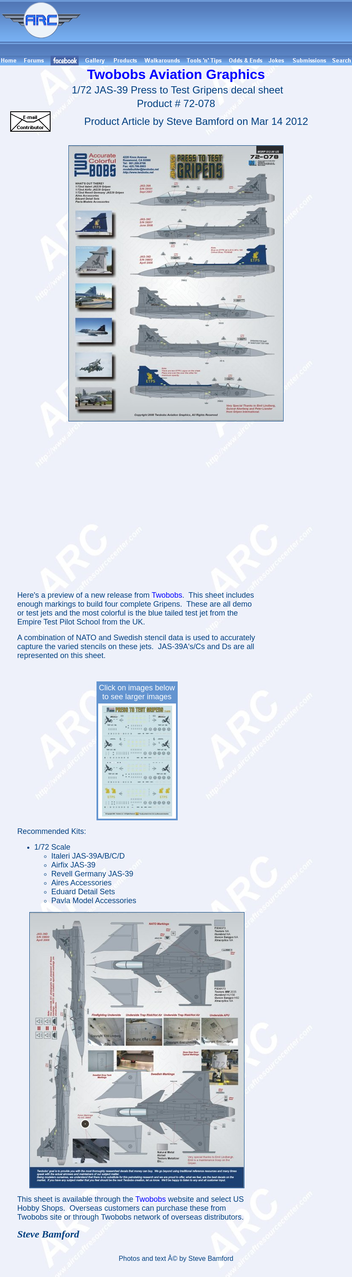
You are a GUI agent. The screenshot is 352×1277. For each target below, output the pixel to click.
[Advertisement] (217, 27)
